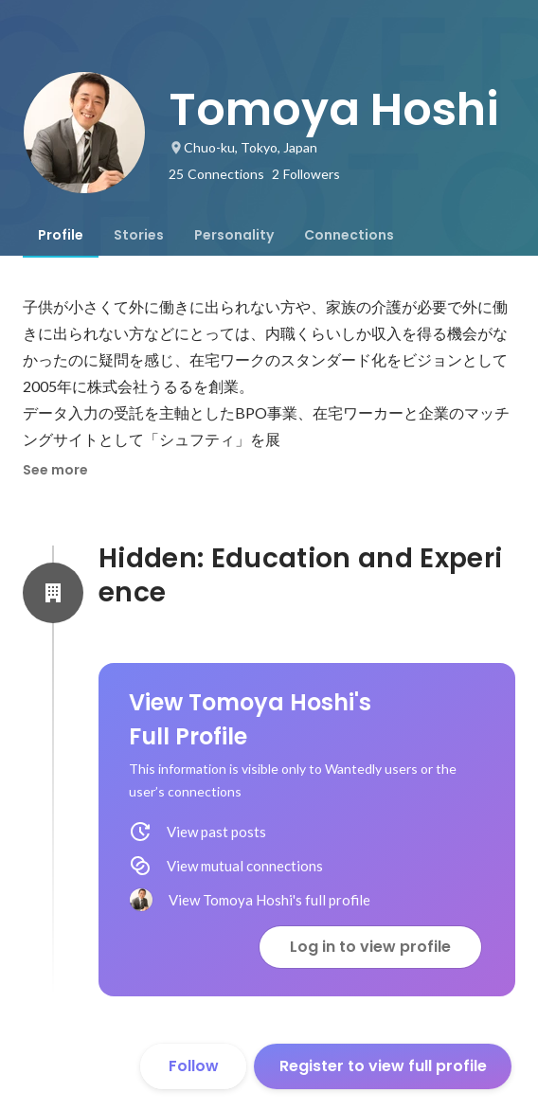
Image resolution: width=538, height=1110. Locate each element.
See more (55, 469)
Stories (139, 234)
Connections (349, 234)
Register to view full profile (383, 1066)
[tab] (61, 235)
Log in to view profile (370, 947)
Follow (194, 1066)
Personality (234, 234)
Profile (60, 234)
